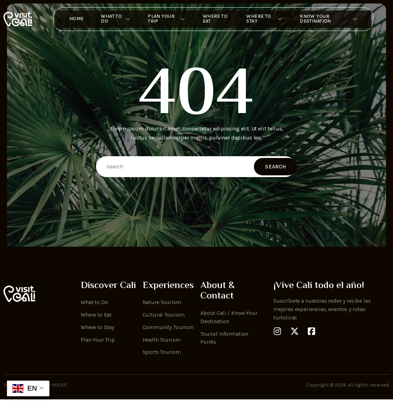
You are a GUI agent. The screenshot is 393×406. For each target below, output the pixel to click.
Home (71, 19)
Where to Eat (213, 19)
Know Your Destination (333, 19)
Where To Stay (266, 19)
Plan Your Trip (164, 19)
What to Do (111, 19)
